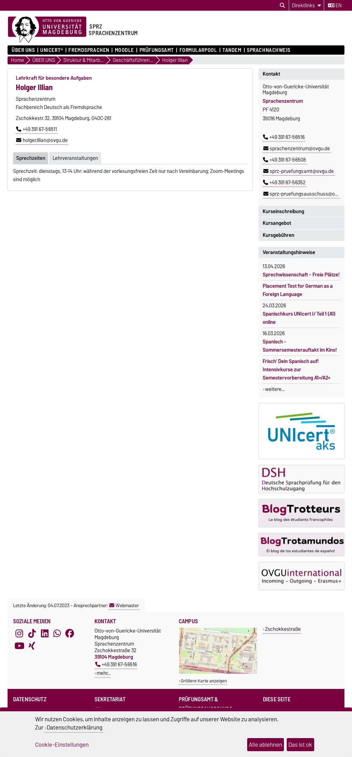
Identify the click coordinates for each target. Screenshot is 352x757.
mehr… (104, 673)
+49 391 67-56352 (284, 182)
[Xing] (32, 646)
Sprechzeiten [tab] (30, 158)
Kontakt (271, 74)
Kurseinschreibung (283, 211)
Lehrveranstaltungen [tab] (75, 158)
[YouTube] (19, 646)
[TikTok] (32, 633)
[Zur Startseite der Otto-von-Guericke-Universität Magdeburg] (47, 30)
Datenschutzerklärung (74, 727)
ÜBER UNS (23, 50)
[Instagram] (19, 633)
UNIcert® (51, 50)
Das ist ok (300, 744)
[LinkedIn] (44, 633)
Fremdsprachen (88, 50)
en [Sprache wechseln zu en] (335, 5)
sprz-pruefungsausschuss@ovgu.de (306, 194)
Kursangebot (277, 223)
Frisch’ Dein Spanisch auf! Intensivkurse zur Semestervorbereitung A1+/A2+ (296, 369)
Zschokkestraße (283, 629)
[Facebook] (70, 633)
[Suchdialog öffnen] (282, 5)
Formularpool (198, 50)
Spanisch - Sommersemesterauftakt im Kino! (300, 346)
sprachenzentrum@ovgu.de (296, 148)
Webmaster (124, 605)
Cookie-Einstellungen (62, 744)
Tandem (231, 50)
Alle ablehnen (265, 744)
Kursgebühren (278, 235)
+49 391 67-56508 (284, 160)
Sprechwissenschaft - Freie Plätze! (301, 275)
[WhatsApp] (57, 633)
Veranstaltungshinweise (289, 252)
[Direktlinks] (306, 5)
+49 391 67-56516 (284, 137)
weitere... (275, 389)
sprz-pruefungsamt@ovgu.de (298, 171)
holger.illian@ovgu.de (42, 140)
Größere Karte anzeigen (204, 680)
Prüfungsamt (157, 50)
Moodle (124, 50)
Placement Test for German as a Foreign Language (298, 290)
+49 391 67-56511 (36, 129)
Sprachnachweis (268, 50)
